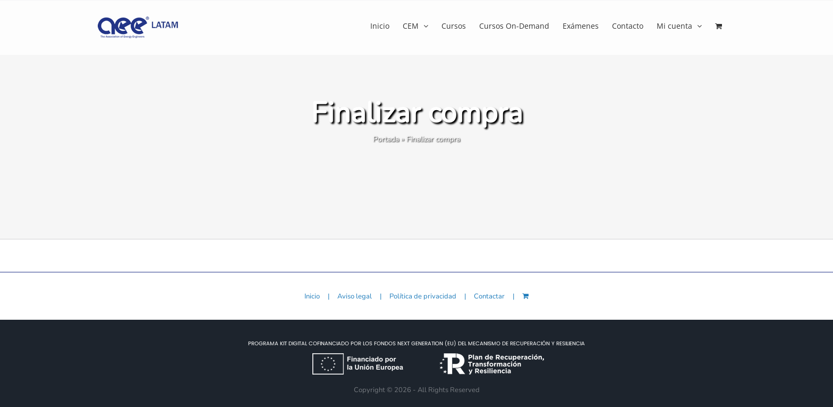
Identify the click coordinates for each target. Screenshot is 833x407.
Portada (386, 139)
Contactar (489, 296)
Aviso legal (354, 296)
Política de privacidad (422, 296)
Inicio (312, 296)
